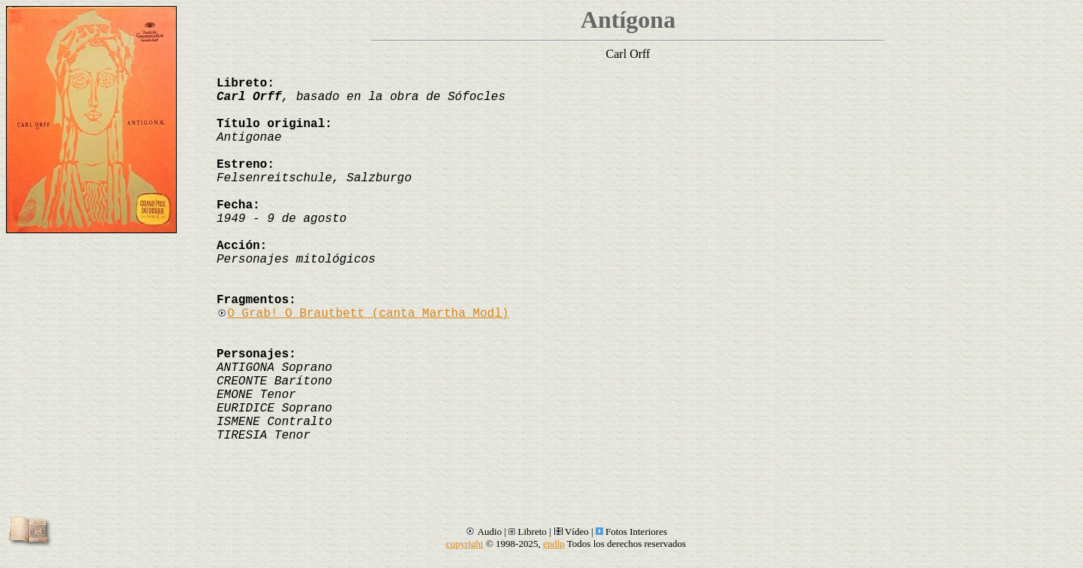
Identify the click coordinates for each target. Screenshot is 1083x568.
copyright (465, 543)
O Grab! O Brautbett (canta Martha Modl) (363, 313)
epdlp (554, 543)
